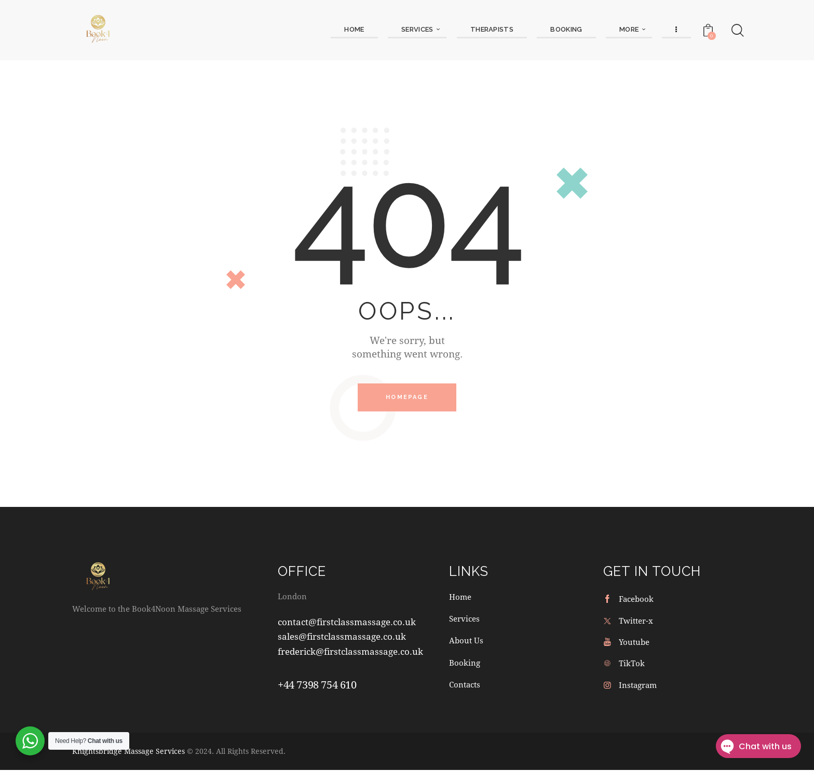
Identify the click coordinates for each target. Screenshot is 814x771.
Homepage (407, 397)
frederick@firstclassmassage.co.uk (350, 652)
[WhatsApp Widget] (30, 740)
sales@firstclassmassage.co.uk (342, 637)
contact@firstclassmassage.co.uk (347, 622)
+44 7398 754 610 (317, 685)
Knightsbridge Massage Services (128, 752)
